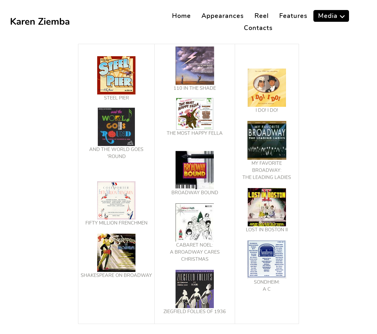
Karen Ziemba (40, 21)
